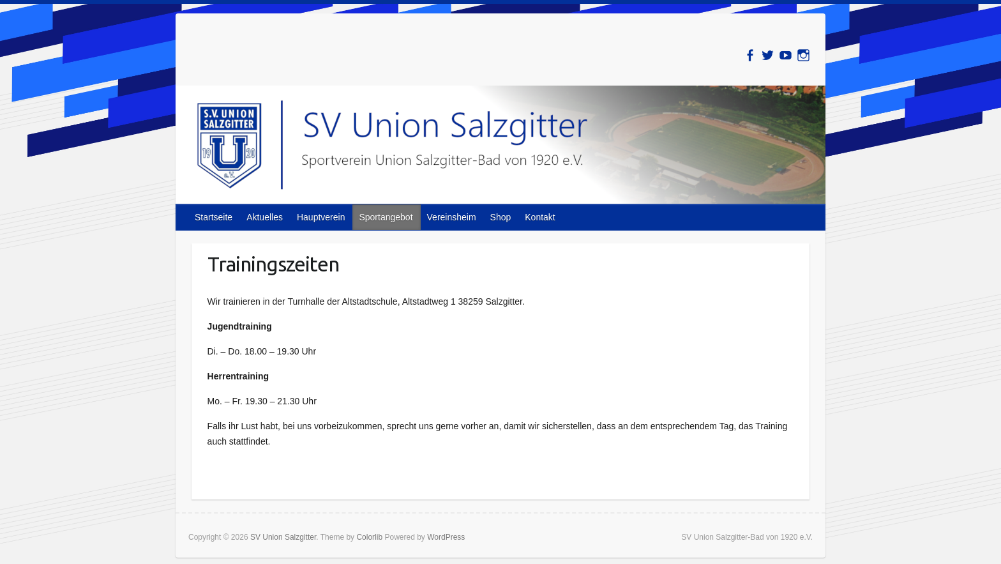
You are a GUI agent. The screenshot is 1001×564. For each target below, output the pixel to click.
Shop (500, 217)
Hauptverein (321, 217)
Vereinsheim (451, 217)
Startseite (213, 217)
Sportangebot (385, 217)
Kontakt (540, 217)
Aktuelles (264, 217)
